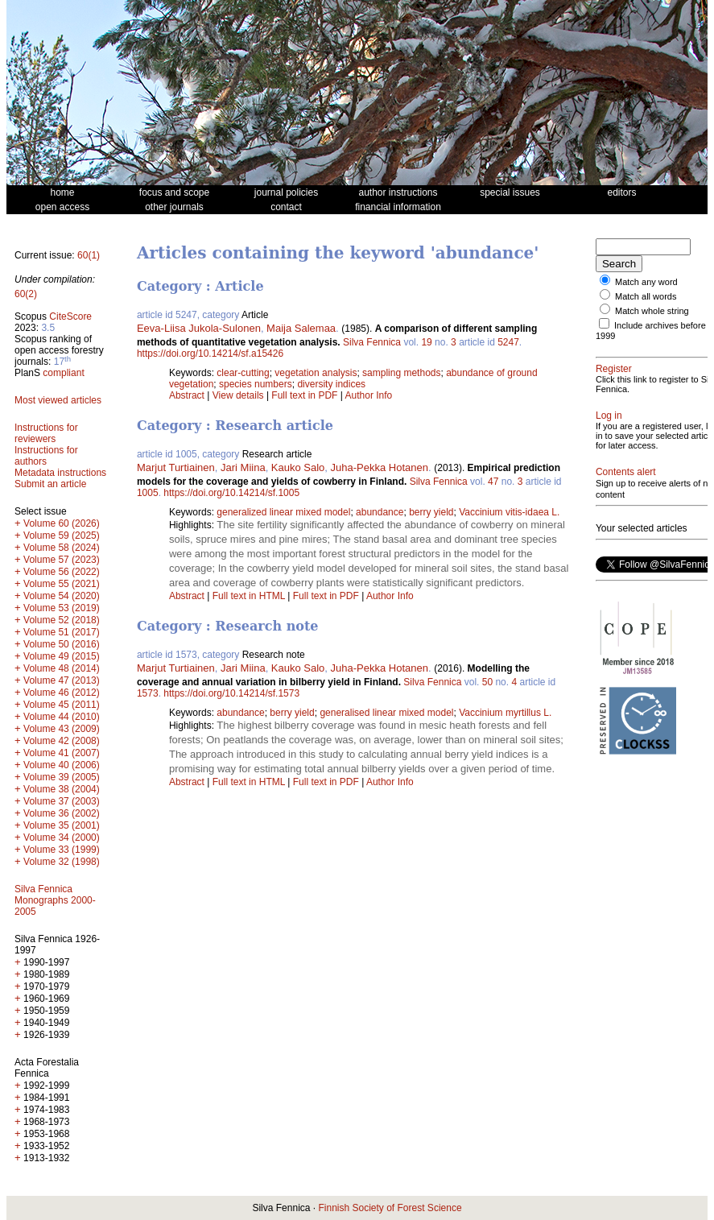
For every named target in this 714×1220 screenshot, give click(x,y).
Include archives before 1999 (637, 331)
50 (487, 682)
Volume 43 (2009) (61, 728)
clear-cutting (243, 372)
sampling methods (401, 372)
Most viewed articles (57, 400)
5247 (508, 342)
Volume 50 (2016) (61, 644)
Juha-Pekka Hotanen (379, 467)
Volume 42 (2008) (61, 740)
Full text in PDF (304, 395)
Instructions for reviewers (46, 433)
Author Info (369, 395)
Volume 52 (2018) (61, 620)
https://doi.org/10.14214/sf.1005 (231, 492)
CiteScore (70, 316)
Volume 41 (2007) (61, 753)
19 (426, 342)
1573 (148, 693)
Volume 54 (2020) (61, 596)
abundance (379, 512)
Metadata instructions (60, 472)
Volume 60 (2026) (61, 523)
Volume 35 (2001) (61, 825)
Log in (609, 415)
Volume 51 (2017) (61, 632)
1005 (148, 492)
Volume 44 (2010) (61, 716)
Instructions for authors (46, 456)
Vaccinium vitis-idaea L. (509, 512)
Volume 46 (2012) (61, 692)
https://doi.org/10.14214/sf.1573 (231, 693)
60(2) (25, 294)
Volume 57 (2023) (61, 559)
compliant (63, 372)
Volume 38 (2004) (61, 789)
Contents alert (626, 481)
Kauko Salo (298, 467)
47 (493, 481)
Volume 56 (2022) (61, 571)
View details (239, 395)
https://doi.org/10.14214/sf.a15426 (210, 353)
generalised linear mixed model (386, 712)
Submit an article (50, 484)
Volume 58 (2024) (61, 547)
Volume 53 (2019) (61, 608)
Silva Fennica (372, 342)
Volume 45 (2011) (61, 704)
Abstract (186, 395)
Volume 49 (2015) (61, 656)
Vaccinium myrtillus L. (505, 712)
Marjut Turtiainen (176, 467)
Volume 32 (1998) (61, 861)
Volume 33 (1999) (61, 849)
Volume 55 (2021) (61, 583)
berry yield (431, 512)
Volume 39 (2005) (61, 777)
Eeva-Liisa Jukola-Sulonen (199, 328)
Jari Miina (243, 467)
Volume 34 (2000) (61, 837)
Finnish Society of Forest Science (389, 1208)
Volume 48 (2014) (61, 668)
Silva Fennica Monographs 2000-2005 (55, 900)
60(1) (88, 255)
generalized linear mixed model (283, 512)
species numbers (255, 384)
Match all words (645, 296)
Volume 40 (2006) (61, 765)
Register (614, 368)
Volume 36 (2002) (61, 813)
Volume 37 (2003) (61, 801)
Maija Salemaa (301, 328)
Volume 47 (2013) (61, 680)
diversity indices (331, 384)
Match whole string (652, 311)
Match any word (646, 282)
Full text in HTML (250, 596)
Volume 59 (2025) (61, 535)
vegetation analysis (315, 372)
